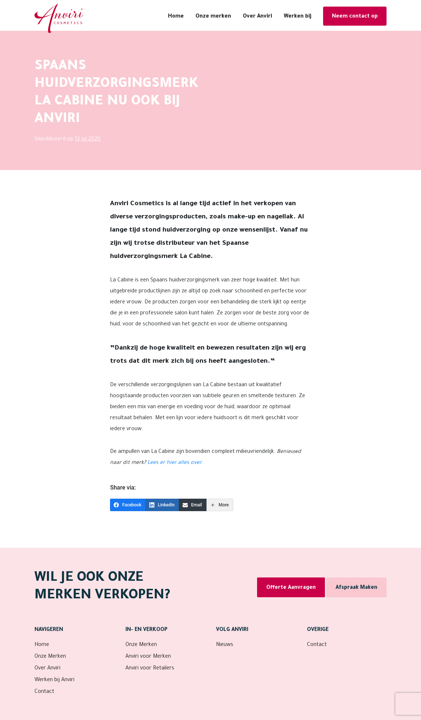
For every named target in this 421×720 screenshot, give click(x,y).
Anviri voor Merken (148, 657)
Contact (44, 692)
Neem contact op (355, 17)
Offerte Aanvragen (291, 588)
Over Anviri (257, 17)
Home (176, 17)
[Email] (192, 505)
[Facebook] (128, 505)
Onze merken (213, 17)
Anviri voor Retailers (149, 669)
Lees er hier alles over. (175, 463)
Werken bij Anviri (54, 680)
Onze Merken (50, 657)
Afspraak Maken (356, 588)
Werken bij (297, 17)
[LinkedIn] (162, 505)
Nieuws (224, 645)
